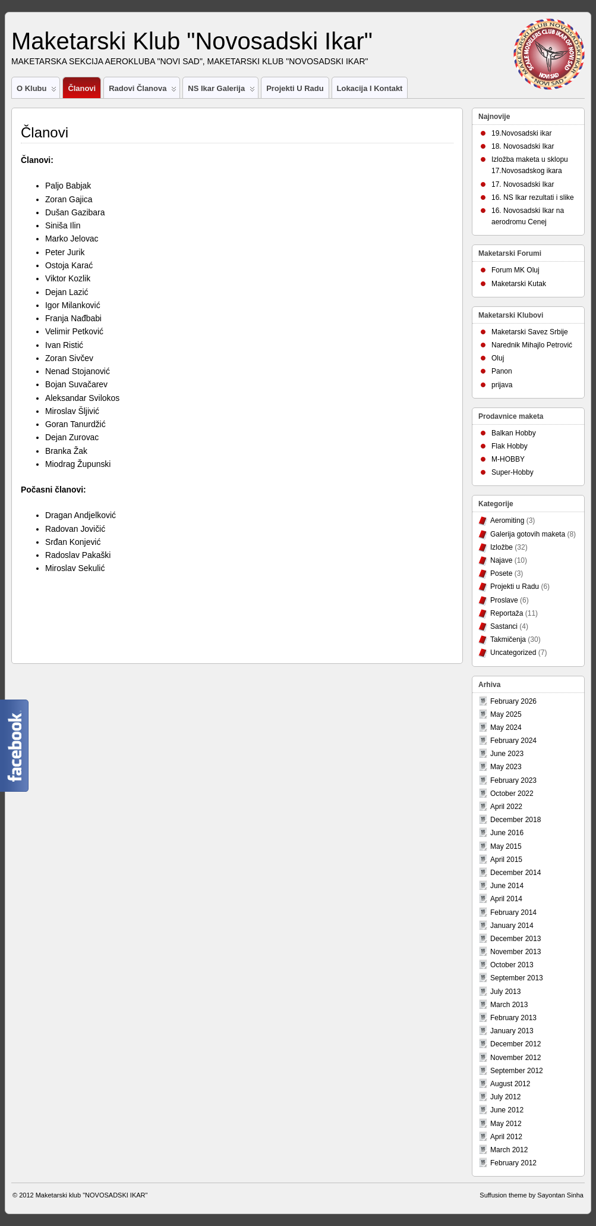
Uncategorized (513, 652)
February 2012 (513, 1163)
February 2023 (513, 780)
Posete (501, 573)
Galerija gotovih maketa (527, 534)
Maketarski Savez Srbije (529, 332)
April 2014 (506, 899)
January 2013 (512, 1031)
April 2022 (506, 806)
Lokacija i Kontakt (370, 88)
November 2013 (515, 952)
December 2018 (515, 820)
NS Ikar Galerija (221, 91)
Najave (501, 560)
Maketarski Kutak (518, 284)
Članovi (82, 88)
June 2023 (507, 754)
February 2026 (513, 701)
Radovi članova (142, 91)
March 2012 (509, 1150)
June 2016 (507, 833)
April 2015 (506, 859)
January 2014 (512, 925)
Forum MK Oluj (515, 270)
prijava (501, 385)
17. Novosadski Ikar (522, 184)
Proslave (504, 600)
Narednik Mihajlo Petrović (531, 345)
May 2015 (506, 846)
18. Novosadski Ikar (522, 146)
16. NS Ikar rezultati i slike (532, 197)
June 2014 (507, 886)
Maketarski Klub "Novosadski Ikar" (192, 41)
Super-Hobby (512, 472)
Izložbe (501, 547)
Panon (501, 371)
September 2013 (516, 978)
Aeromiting (507, 520)
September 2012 (516, 1071)
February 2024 (513, 740)
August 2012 (510, 1084)
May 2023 (506, 767)
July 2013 (505, 991)
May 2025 (506, 714)
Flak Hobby (509, 446)
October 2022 (512, 793)
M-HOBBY (508, 459)
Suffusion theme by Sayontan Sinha (532, 1195)
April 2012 (506, 1137)
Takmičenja (508, 639)
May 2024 (506, 727)
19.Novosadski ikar (521, 133)
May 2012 (506, 1124)
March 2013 (509, 1005)
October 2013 (512, 965)
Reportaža (506, 613)
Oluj (497, 358)
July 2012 (505, 1097)
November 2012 (515, 1057)
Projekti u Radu (294, 88)
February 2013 (513, 1018)
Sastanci (504, 626)
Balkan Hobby (513, 433)
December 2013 (515, 939)
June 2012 (507, 1110)
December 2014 (515, 872)
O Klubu (36, 91)
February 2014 (513, 912)
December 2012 (515, 1044)
